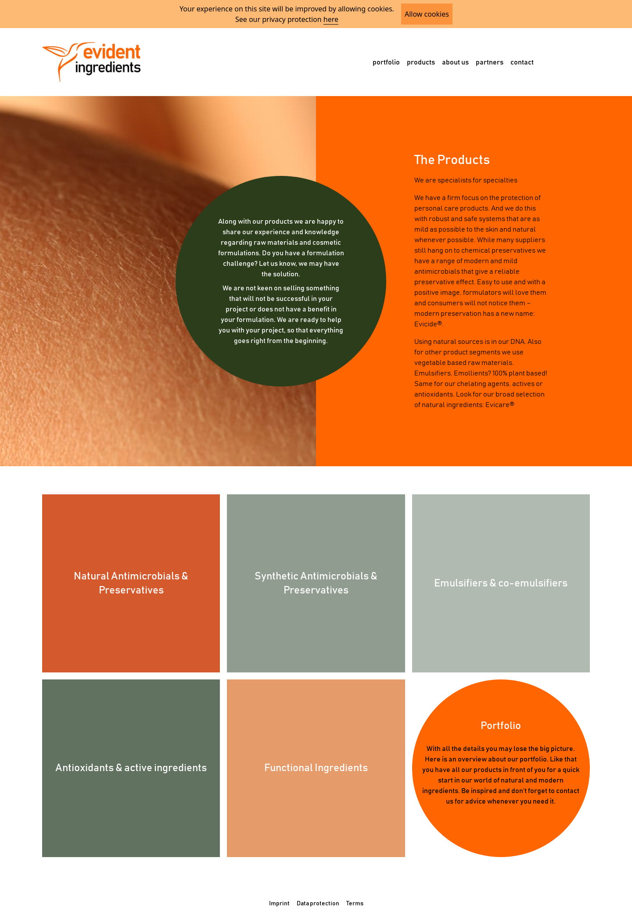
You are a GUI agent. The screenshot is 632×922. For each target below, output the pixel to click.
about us (455, 62)
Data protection (318, 904)
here (330, 19)
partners (489, 62)
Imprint (279, 904)
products (421, 62)
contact (522, 62)
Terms (354, 904)
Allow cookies (427, 14)
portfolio (386, 62)
